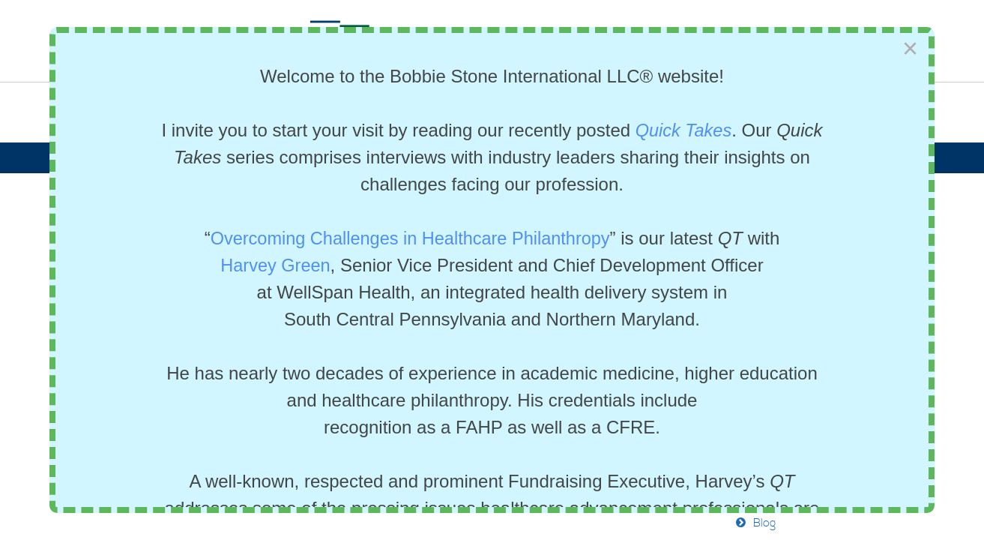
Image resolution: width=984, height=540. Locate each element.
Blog (764, 523)
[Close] (910, 49)
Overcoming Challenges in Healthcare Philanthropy (410, 238)
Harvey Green (275, 265)
